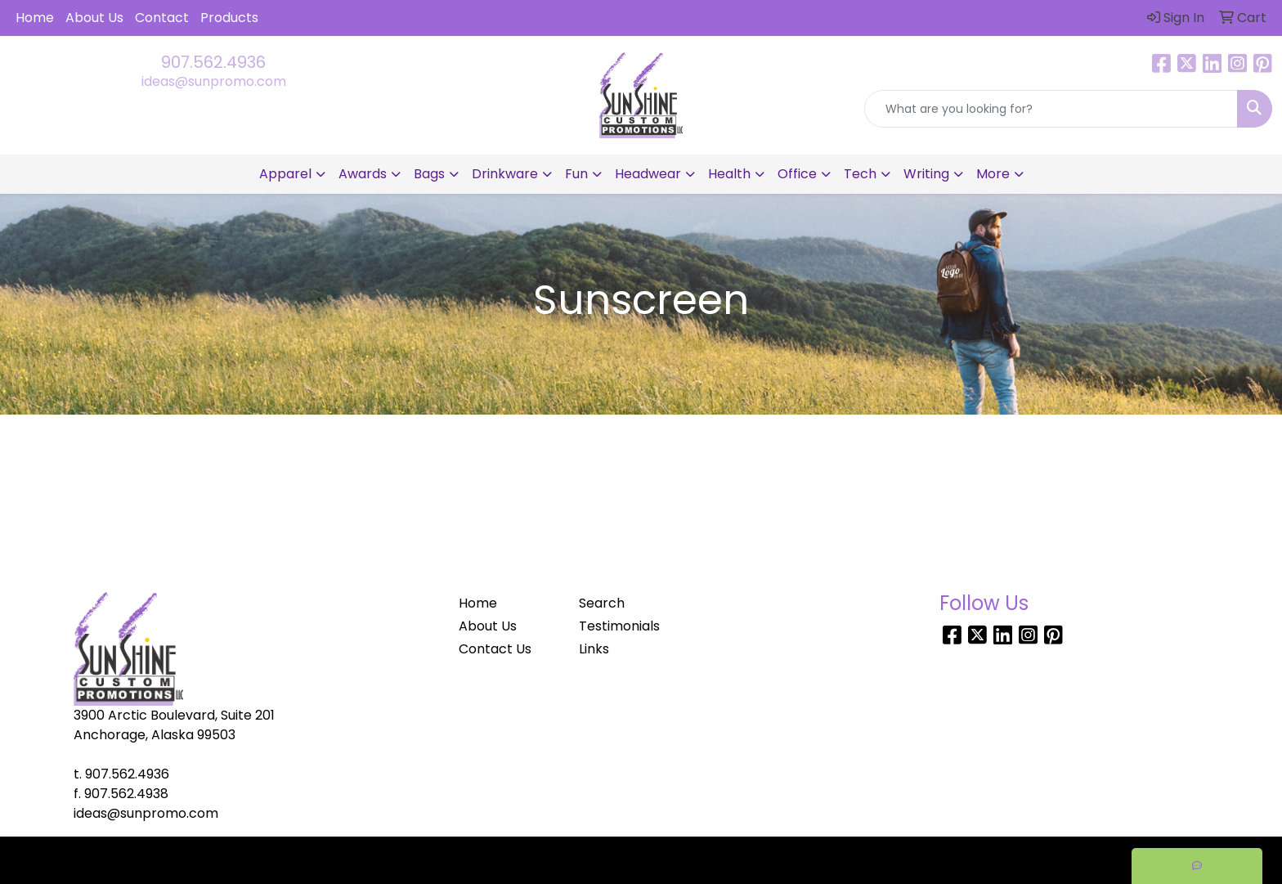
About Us (94, 17)
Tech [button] (860, 173)
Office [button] (797, 173)
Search (602, 603)
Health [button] (729, 173)
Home (35, 17)
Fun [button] (576, 173)
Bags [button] (429, 173)
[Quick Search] (1051, 109)
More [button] (993, 173)
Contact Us (495, 648)
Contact (162, 17)
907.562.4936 (213, 62)
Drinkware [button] (505, 173)
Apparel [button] (285, 173)
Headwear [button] (648, 173)
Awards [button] (362, 173)
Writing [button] (926, 173)
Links (594, 648)
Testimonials (619, 626)
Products (229, 17)
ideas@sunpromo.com (213, 81)
